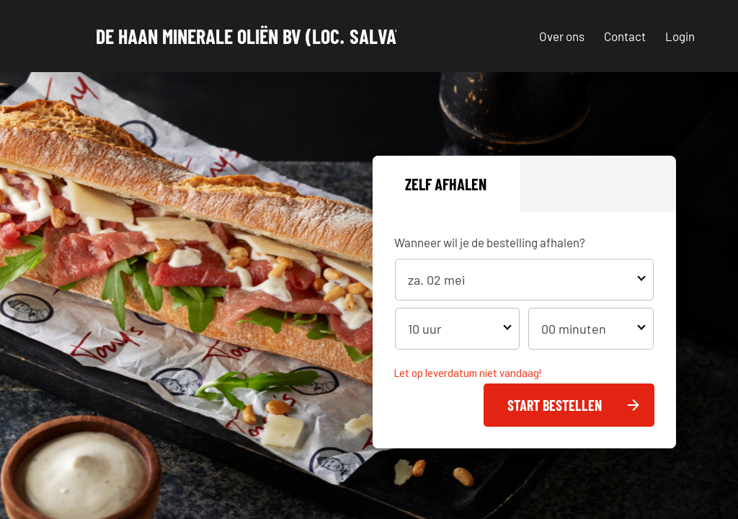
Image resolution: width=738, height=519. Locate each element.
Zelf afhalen (445, 183)
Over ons (561, 36)
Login (680, 36)
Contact (625, 36)
